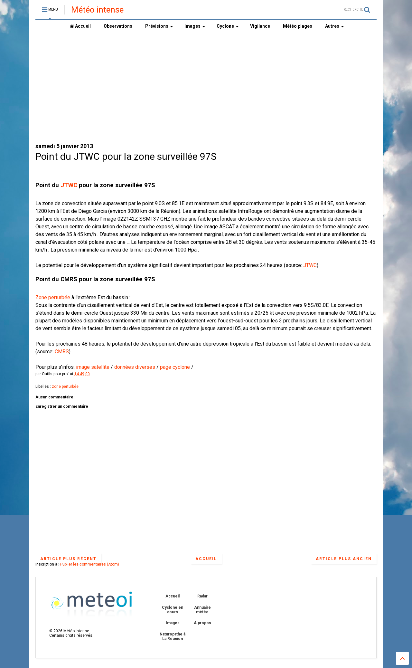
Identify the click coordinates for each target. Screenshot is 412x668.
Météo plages (297, 26)
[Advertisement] (206, 87)
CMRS (62, 351)
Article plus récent (68, 559)
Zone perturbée (52, 297)
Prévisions (159, 26)
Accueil (80, 26)
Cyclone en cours (172, 609)
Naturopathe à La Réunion (172, 636)
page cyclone (175, 367)
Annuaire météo (202, 609)
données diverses (135, 367)
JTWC (69, 185)
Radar (202, 596)
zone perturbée (65, 386)
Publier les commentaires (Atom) (89, 564)
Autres (334, 26)
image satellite (92, 367)
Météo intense (97, 9)
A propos (202, 623)
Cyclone (228, 26)
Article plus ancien (344, 559)
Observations (118, 26)
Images (194, 26)
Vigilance (260, 26)
